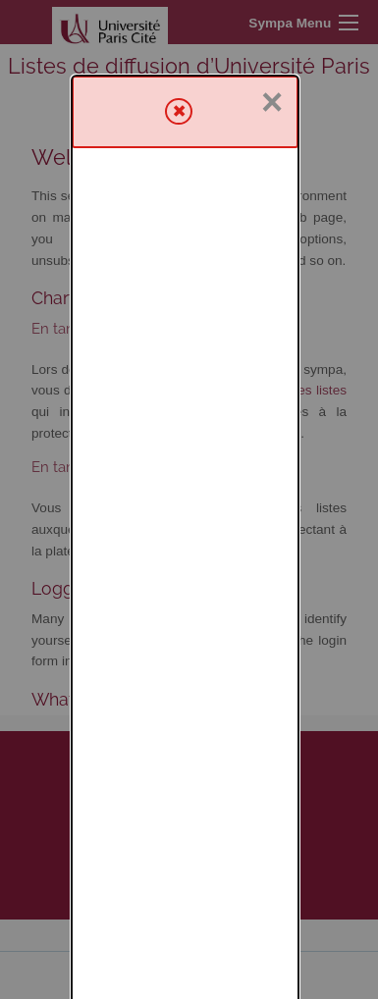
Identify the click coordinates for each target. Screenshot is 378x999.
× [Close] (272, 26)
